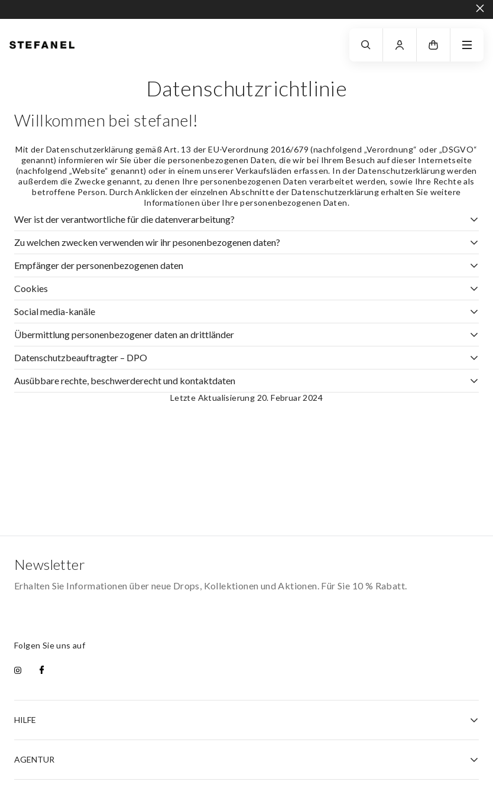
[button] (433, 44)
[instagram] (17, 671)
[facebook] (42, 671)
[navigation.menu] (467, 44)
